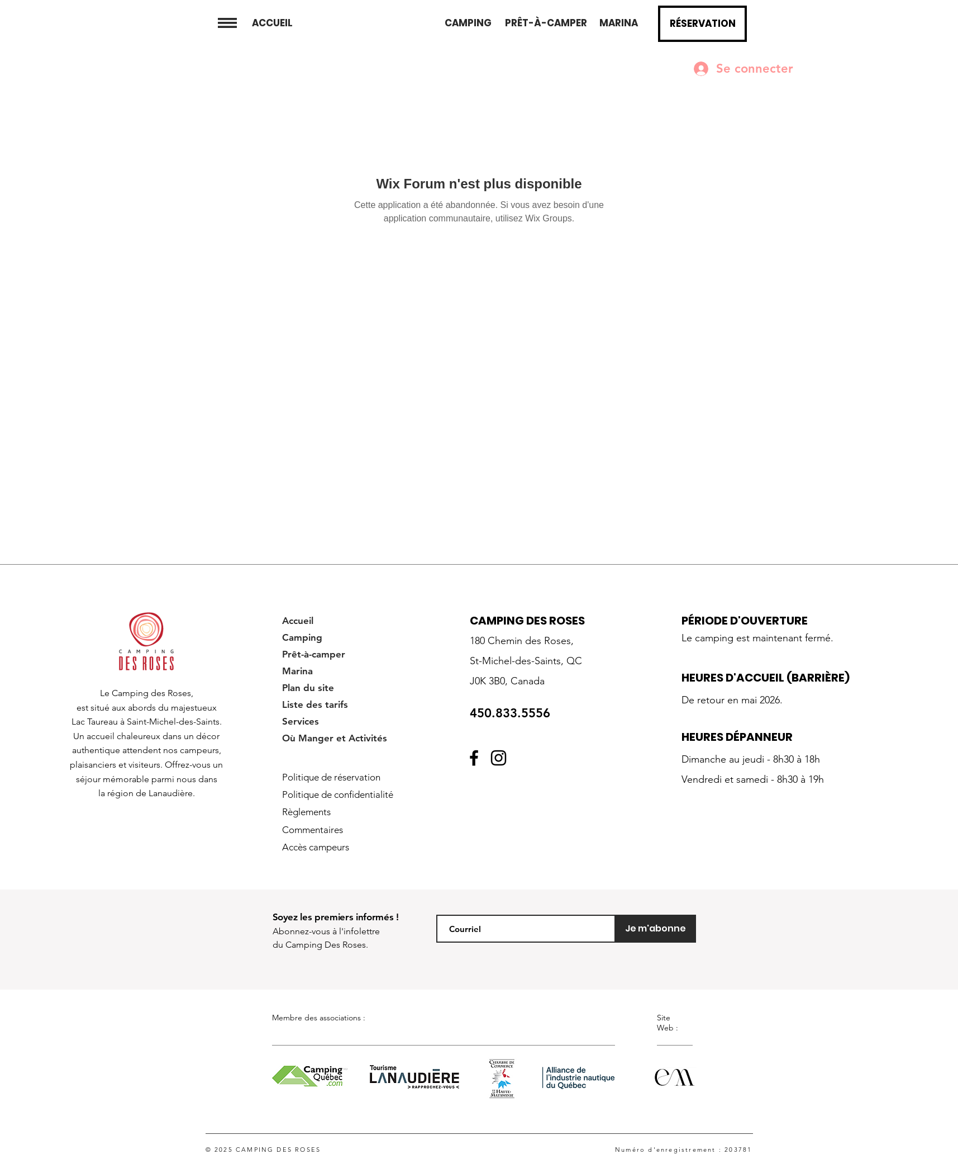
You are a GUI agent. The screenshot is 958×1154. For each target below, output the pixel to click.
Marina (297, 671)
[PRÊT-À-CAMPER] (546, 23)
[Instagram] (498, 758)
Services (300, 721)
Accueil (297, 620)
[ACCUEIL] (272, 23)
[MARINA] (619, 23)
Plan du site (308, 687)
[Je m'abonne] (656, 929)
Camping (302, 637)
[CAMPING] (468, 23)
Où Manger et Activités (334, 738)
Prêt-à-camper (313, 654)
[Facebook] (474, 758)
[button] (227, 23)
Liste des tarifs (315, 704)
